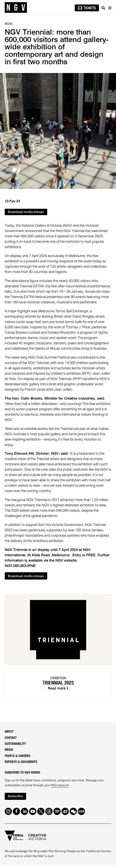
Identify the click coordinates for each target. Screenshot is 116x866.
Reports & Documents (21, 762)
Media (9, 750)
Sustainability (15, 744)
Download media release (26, 212)
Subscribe (15, 797)
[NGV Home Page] (16, 7)
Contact (11, 738)
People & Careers (17, 756)
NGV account (60, 785)
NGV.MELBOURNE (20, 566)
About (9, 731)
